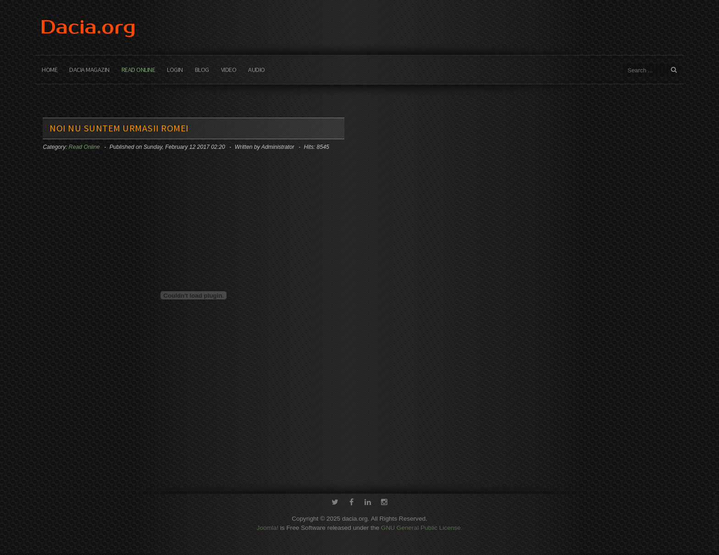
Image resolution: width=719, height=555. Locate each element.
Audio (256, 69)
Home (49, 69)
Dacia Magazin (89, 69)
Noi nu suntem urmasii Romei (119, 128)
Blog (202, 69)
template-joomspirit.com (715, 520)
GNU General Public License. (422, 526)
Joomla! (268, 526)
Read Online (138, 69)
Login (175, 69)
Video (229, 69)
